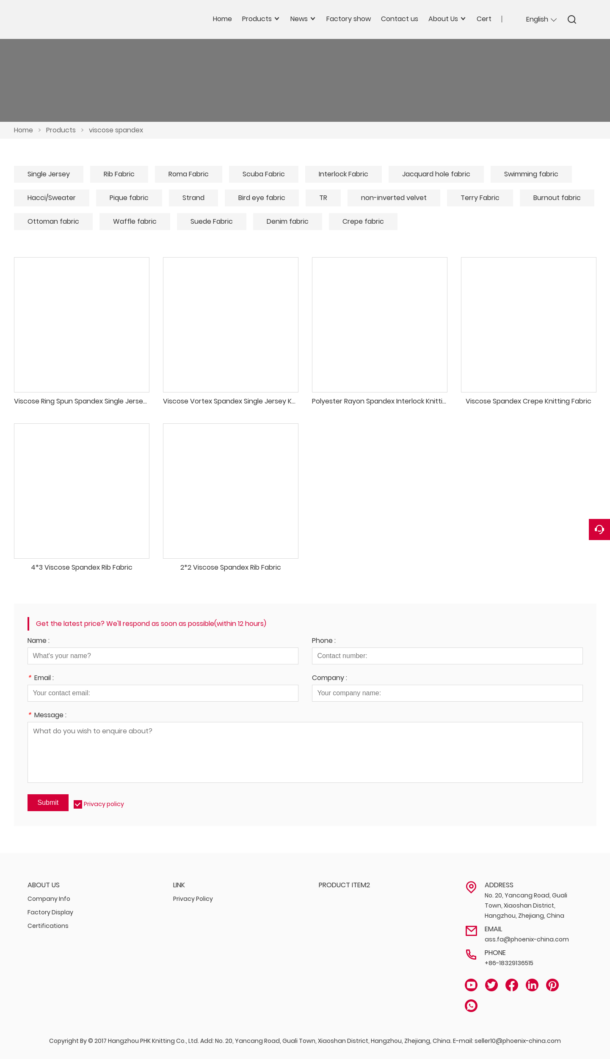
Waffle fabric (135, 221)
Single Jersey (49, 174)
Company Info (49, 898)
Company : (329, 679)
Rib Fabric (119, 174)
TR (323, 198)
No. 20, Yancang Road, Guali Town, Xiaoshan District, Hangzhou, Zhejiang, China (526, 905)
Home (23, 130)
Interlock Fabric (343, 174)
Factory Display (50, 912)
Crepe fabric (363, 221)
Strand (193, 198)
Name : (39, 641)
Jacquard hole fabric (436, 174)
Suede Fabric (211, 221)
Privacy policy (104, 804)
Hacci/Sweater (52, 198)
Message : (47, 716)
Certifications (48, 926)
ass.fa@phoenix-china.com (527, 939)
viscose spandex (116, 130)
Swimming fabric (531, 174)
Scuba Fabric (264, 174)
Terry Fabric (480, 198)
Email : (41, 679)
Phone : (324, 641)
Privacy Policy (193, 898)
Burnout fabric (557, 198)
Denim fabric (288, 221)
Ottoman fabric (53, 221)
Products (61, 130)
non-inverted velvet (394, 198)
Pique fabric (129, 198)
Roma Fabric (188, 174)
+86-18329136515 (509, 963)
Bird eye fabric (261, 198)
